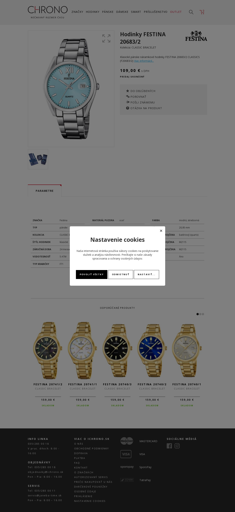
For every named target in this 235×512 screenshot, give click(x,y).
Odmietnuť (120, 274)
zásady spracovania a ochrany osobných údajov (122, 256)
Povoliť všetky (92, 274)
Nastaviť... (146, 274)
